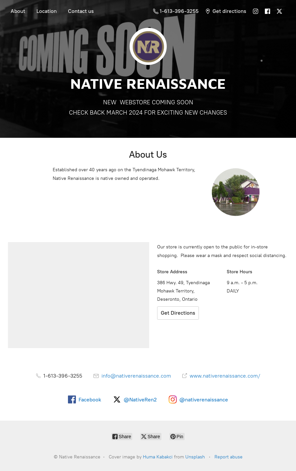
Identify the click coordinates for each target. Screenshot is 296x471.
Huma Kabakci (158, 457)
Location (46, 11)
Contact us (81, 11)
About (18, 11)
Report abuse (228, 457)
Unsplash (195, 457)
